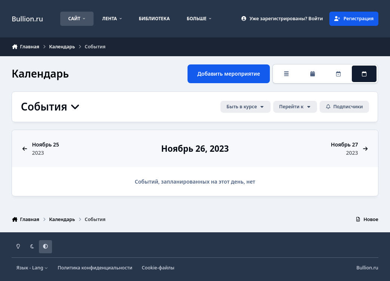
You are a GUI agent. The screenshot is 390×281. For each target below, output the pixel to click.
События (50, 106)
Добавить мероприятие (229, 73)
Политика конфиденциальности (95, 268)
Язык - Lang (32, 268)
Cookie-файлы (158, 268)
